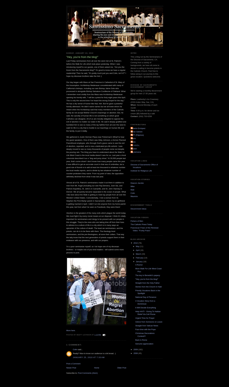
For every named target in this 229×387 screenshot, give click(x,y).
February (140, 258)
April (138, 250)
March (139, 254)
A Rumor (139, 265)
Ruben (134, 149)
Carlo (133, 138)
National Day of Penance (145, 297)
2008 (135, 353)
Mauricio (134, 196)
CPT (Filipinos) (137, 135)
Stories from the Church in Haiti (148, 287)
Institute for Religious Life (141, 171)
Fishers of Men (137, 221)
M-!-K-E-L (135, 145)
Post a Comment (73, 364)
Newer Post (71, 368)
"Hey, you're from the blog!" (146, 279)
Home (96, 368)
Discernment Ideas (138, 209)
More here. (71, 330)
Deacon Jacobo (137, 183)
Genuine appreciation (144, 344)
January (139, 261)
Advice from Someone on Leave (148, 322)
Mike (133, 186)
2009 (135, 349)
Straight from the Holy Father (147, 283)
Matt (132, 190)
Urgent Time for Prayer (145, 318)
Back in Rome (141, 340)
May (138, 246)
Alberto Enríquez (138, 128)
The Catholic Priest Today (141, 224)
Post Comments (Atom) (88, 373)
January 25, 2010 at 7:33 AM (89, 357)
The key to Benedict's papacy (147, 275)
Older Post (121, 368)
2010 (135, 243)
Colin (75, 349)
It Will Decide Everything (145, 308)
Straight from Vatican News (146, 326)
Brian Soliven (137, 132)
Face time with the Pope (145, 329)
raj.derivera (136, 152)
